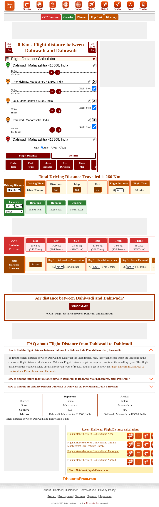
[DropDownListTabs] (50, 58)
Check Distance (47, 164)
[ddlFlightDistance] (120, 190)
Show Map (82, 164)
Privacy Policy (107, 489)
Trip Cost (96, 17)
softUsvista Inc (91, 503)
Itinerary (111, 17)
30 (92, 47)
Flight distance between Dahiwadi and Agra (90, 434)
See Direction (65, 164)
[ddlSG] (14, 211)
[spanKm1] (60, 267)
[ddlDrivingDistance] (17, 190)
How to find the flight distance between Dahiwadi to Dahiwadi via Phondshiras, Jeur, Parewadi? (64, 350)
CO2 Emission (50, 17)
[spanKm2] (96, 267)
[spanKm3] (130, 267)
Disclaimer (71, 489)
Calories (68, 17)
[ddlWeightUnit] (19, 206)
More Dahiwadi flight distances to (88, 470)
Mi (55, 147)
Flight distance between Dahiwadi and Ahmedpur (93, 451)
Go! (56, 189)
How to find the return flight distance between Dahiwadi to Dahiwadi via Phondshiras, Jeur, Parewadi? (69, 378)
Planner (82, 17)
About (47, 489)
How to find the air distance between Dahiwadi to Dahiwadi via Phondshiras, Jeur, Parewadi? (63, 386)
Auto (45, 147)
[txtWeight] (10, 206)
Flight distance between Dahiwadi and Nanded (91, 460)
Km (64, 147)
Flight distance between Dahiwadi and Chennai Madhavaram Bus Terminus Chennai (91, 444)
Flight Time (13, 164)
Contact (58, 489)
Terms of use (88, 489)
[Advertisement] (79, 30)
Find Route (31, 164)
